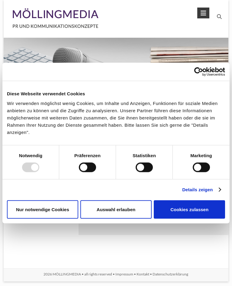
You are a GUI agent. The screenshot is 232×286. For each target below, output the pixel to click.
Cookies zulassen (189, 209)
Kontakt (143, 274)
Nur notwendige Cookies (42, 209)
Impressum (124, 274)
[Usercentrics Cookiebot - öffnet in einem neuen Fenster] (198, 71)
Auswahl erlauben (116, 209)
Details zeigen (197, 189)
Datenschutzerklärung (170, 274)
